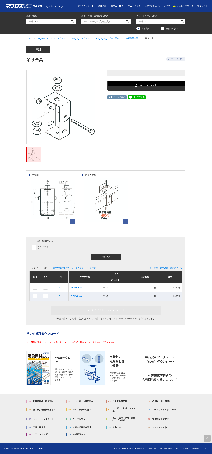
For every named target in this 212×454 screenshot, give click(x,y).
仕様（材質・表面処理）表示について (165, 268)
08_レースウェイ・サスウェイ (52, 38)
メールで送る (119, 97)
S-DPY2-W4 (76, 296)
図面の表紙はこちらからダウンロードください (74, 268)
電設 (38, 49)
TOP (28, 38)
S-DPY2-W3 (76, 287)
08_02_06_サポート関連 (107, 38)
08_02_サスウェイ (81, 38)
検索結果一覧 (132, 38)
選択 (36, 268)
